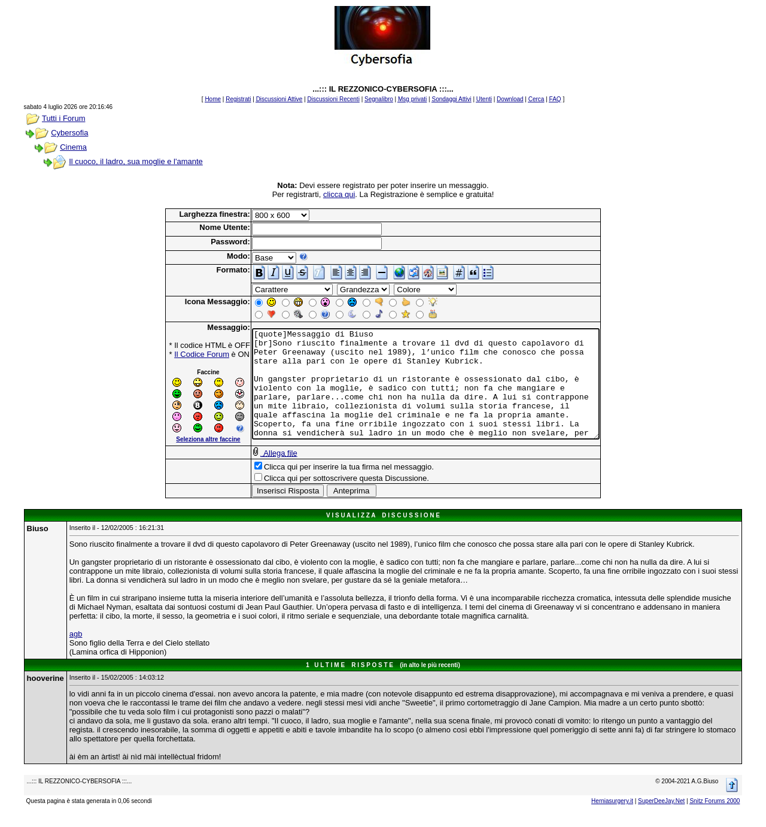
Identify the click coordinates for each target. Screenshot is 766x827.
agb (76, 644)
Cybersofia (69, 132)
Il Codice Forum (180, 354)
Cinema (73, 147)
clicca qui (339, 194)
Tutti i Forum (63, 118)
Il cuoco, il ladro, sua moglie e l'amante (136, 161)
